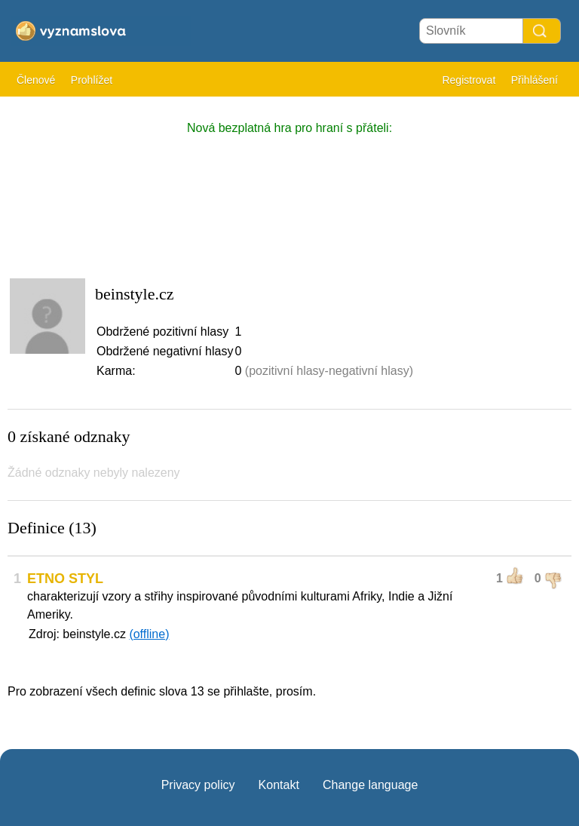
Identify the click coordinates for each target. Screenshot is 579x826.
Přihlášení (534, 80)
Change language (370, 784)
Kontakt (279, 784)
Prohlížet (91, 80)
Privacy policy (198, 784)
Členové (36, 80)
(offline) (149, 634)
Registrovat (468, 80)
